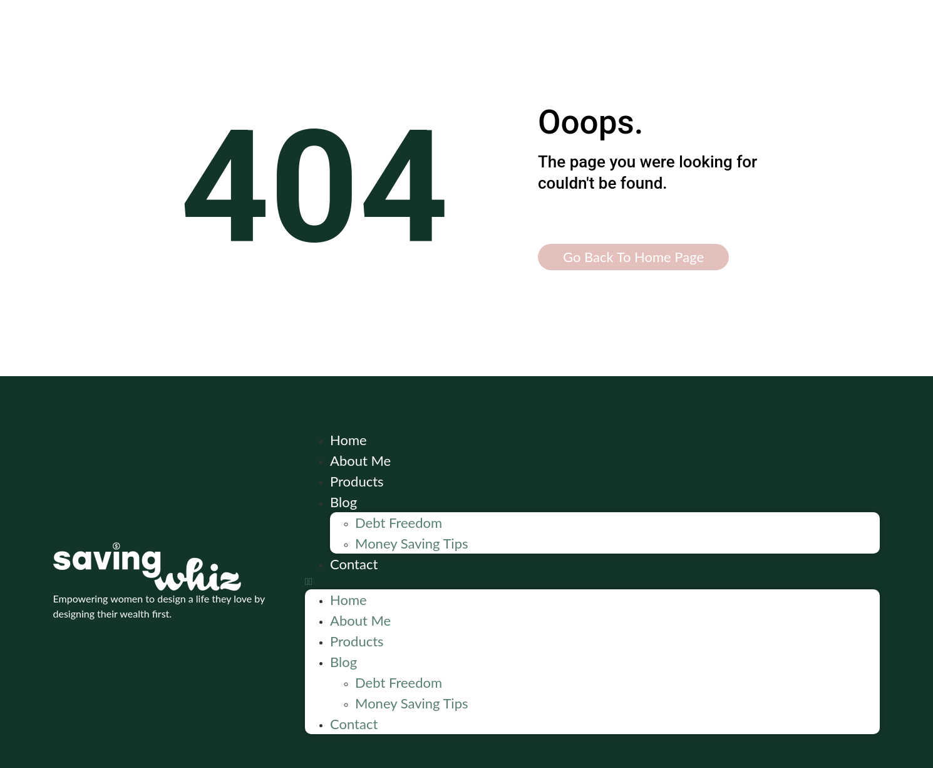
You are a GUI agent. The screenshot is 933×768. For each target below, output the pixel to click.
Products (357, 481)
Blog (343, 501)
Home (348, 439)
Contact (354, 563)
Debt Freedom (398, 522)
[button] (592, 581)
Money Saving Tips (411, 543)
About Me (360, 460)
